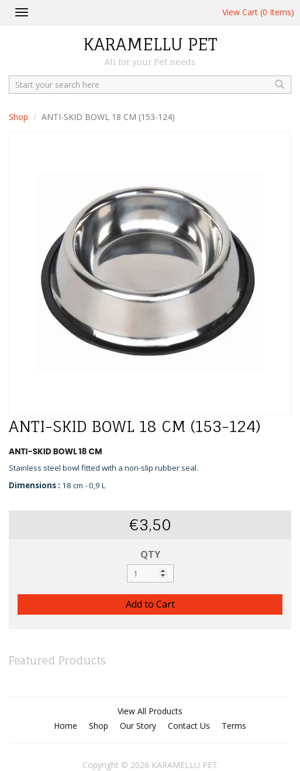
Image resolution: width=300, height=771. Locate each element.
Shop (18, 116)
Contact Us (189, 725)
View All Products (150, 711)
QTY (150, 554)
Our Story (138, 725)
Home (65, 725)
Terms (234, 725)
